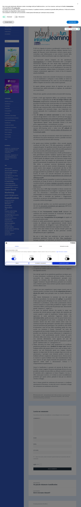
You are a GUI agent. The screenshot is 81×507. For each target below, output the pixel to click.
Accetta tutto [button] (72, 22)
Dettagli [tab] (40, 246)
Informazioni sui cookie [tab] (64, 246)
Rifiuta (17, 263)
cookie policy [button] (17, 8)
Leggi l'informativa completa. (61, 251)
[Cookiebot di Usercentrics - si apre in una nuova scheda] (68, 243)
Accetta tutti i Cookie (64, 263)
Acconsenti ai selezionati (40, 263)
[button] (77, 4)
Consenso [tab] (17, 246)
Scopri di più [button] (8, 22)
